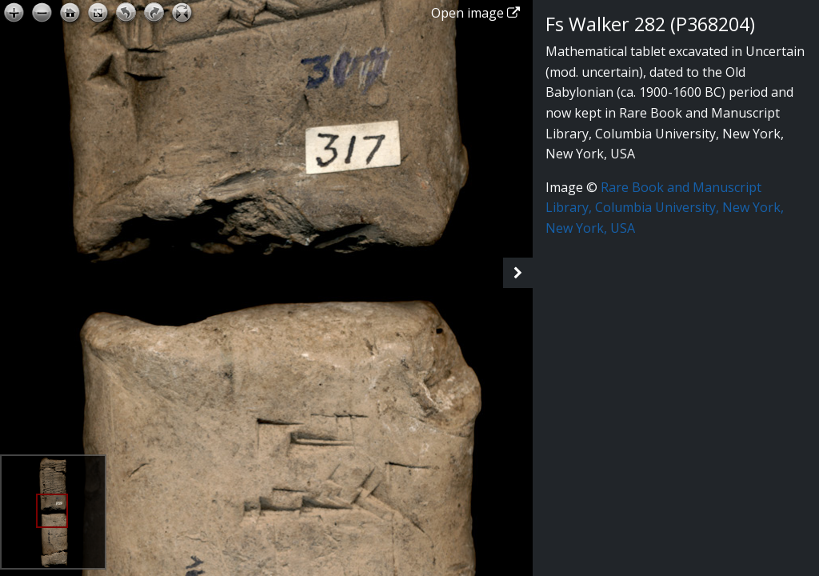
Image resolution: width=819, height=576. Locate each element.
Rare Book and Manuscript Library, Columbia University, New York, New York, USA (664, 207)
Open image (475, 13)
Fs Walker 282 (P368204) (650, 24)
